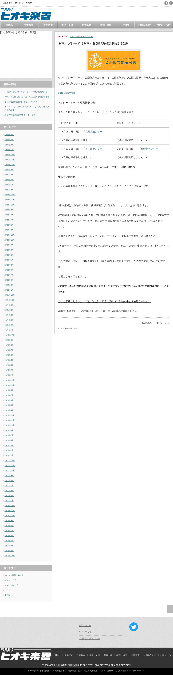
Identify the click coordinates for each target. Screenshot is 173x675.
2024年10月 (10, 205)
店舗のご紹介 (144, 25)
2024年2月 (9, 230)
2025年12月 (10, 155)
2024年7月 (9, 220)
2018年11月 (10, 420)
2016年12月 (10, 505)
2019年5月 (9, 405)
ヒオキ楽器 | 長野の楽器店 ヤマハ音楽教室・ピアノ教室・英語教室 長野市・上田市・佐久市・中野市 (84, 671)
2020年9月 (9, 340)
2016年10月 (10, 515)
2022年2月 (9, 285)
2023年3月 (9, 265)
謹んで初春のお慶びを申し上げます (20, 115)
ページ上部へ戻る (170, 609)
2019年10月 (10, 385)
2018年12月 (10, 415)
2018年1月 (9, 455)
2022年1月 (9, 290)
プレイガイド (10, 580)
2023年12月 (10, 235)
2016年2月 (9, 551)
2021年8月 (9, 310)
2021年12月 (10, 295)
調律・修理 (105, 25)
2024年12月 (10, 195)
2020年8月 (9, 345)
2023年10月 (10, 240)
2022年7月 (9, 275)
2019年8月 (9, 390)
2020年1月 (9, 375)
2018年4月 (9, 445)
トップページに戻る (69, 328)
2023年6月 (9, 255)
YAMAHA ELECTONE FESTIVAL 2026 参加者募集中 (27, 97)
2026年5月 (9, 134)
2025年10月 (10, 165)
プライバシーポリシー (89, 638)
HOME (9, 25)
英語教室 (48, 25)
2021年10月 (10, 300)
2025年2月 (9, 190)
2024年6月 (9, 225)
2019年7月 (9, 395)
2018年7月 (9, 435)
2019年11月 (10, 380)
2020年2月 (9, 370)
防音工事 (86, 25)
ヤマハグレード (11, 585)
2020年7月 (9, 350)
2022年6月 (9, 280)
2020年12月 (10, 335)
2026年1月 (9, 150)
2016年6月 (9, 536)
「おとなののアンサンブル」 (153, 323)
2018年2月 (9, 450)
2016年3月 (9, 546)
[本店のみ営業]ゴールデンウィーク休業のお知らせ (26, 92)
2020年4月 (9, 365)
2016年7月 (9, 530)
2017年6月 (9, 490)
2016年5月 (9, 541)
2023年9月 (9, 245)
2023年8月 (9, 250)
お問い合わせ (163, 25)
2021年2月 (9, 325)
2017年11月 (10, 465)
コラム (7, 590)
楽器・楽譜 (67, 25)
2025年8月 (9, 175)
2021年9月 (9, 305)
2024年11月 (10, 200)
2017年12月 (10, 460)
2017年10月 (10, 470)
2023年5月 (9, 260)
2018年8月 (9, 430)
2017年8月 (9, 480)
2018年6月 (9, 440)
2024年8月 (9, 215)
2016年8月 (9, 526)
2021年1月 (9, 330)
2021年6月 (9, 315)
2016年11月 (10, 511)
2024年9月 (9, 210)
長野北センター (93, 131)
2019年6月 (9, 400)
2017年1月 (9, 500)
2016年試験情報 (67, 93)
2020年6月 (9, 355)
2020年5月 (9, 360)
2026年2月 (9, 145)
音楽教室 (28, 25)
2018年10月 (10, 425)
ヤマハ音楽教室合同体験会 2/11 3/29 (21, 102)
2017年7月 (9, 485)
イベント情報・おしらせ (81, 36)
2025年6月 (9, 185)
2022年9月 (9, 270)
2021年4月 (9, 320)
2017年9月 (9, 475)
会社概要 (124, 25)
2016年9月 (9, 520)
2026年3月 (9, 140)
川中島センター (93, 148)
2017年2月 (9, 495)
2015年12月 (10, 556)
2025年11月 (10, 160)
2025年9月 (9, 170)
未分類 (7, 595)
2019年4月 (9, 410)
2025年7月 (9, 180)
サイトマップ (85, 632)
